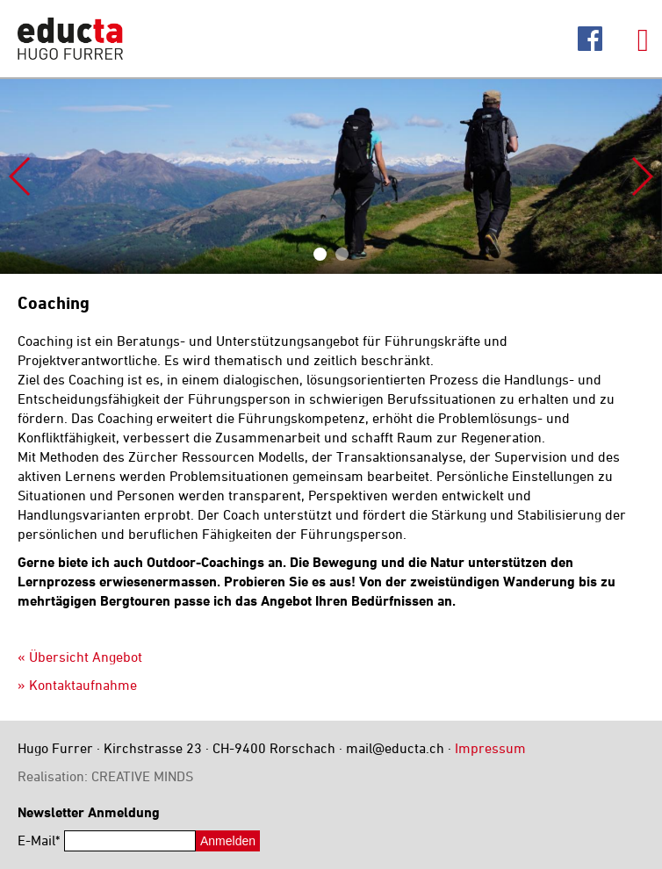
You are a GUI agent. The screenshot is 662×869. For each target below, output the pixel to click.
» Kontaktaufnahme (77, 685)
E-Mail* (39, 840)
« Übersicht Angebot (80, 656)
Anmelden (227, 841)
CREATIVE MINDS (142, 776)
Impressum (490, 748)
